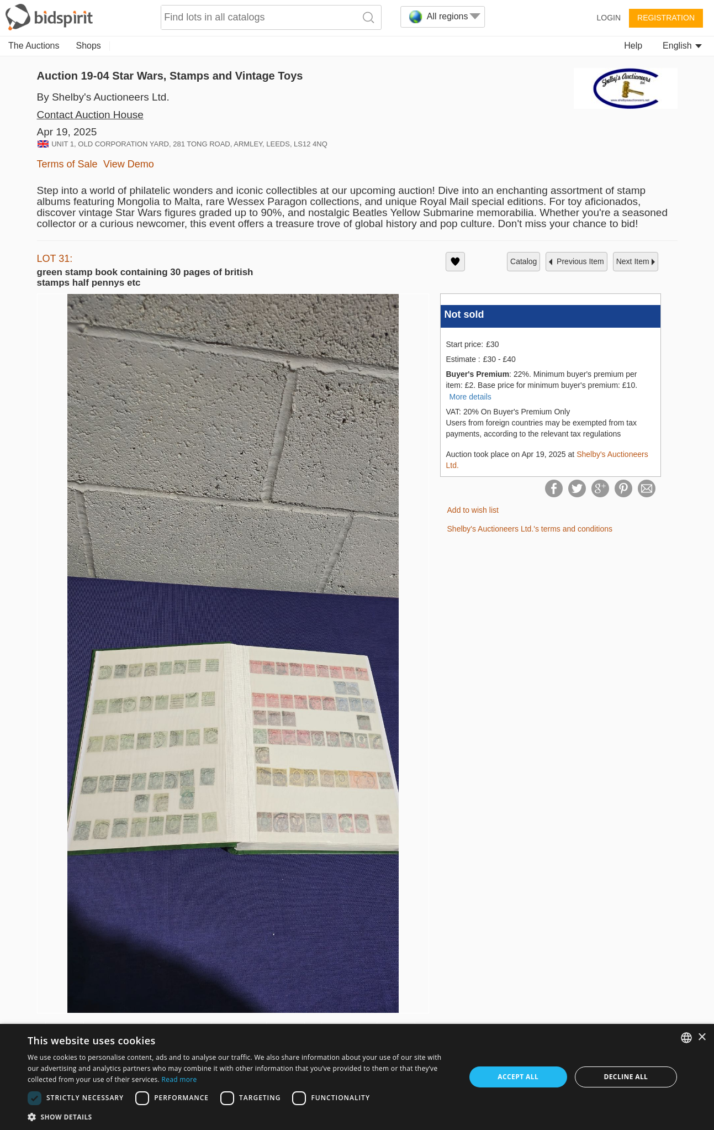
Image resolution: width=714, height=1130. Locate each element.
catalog (523, 261)
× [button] (701, 1037)
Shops (88, 45)
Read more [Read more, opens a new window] (179, 1079)
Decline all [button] (626, 1076)
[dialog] (357, 1077)
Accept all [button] (518, 1076)
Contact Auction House (90, 114)
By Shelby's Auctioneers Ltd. (103, 97)
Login (608, 17)
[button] (240, 1116)
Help (633, 45)
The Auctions (34, 45)
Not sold (464, 314)
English (682, 45)
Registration (666, 17)
